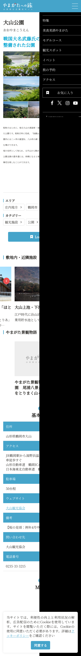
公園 (33, 222)
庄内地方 (14, 207)
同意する (40, 645)
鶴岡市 (35, 207)
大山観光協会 (15, 508)
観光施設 (14, 222)
